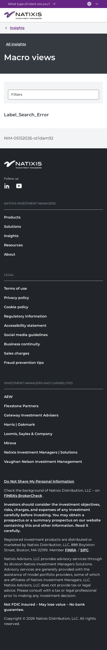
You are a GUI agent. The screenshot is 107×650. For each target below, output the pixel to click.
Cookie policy (16, 307)
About (9, 254)
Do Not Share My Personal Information (39, 481)
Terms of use (15, 288)
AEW (8, 396)
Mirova (10, 443)
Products (12, 217)
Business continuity (22, 344)
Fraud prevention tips (24, 362)
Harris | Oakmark (19, 424)
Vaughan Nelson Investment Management (43, 461)
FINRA (70, 550)
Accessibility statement (25, 325)
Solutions (12, 226)
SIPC (84, 550)
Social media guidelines (26, 335)
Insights (11, 236)
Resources (13, 245)
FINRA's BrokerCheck (23, 495)
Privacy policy (16, 297)
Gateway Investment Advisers (31, 415)
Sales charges (16, 353)
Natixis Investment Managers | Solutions (40, 452)
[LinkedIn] (7, 186)
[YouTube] (19, 186)
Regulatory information (25, 316)
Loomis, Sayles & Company (28, 433)
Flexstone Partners (21, 406)
